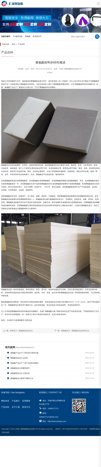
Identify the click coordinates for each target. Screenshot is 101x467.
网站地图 (5, 433)
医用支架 (28, 320)
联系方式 (26, 407)
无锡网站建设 (94, 429)
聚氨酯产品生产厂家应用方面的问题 (22, 353)
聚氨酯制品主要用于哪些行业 (20, 378)
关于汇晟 (16, 407)
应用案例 (26, 401)
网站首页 (5, 401)
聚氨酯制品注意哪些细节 (18, 368)
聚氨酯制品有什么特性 (17, 358)
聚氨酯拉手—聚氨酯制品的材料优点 (75, 331)
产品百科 (21, 44)
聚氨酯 (27, 37)
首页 (13, 44)
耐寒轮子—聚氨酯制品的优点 (21, 331)
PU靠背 (10, 320)
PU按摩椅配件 (18, 320)
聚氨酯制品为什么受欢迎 (18, 373)
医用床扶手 (37, 37)
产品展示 (16, 401)
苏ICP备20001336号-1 (71, 429)
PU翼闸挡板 (18, 37)
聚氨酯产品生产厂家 (12, 88)
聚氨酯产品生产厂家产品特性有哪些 (22, 363)
